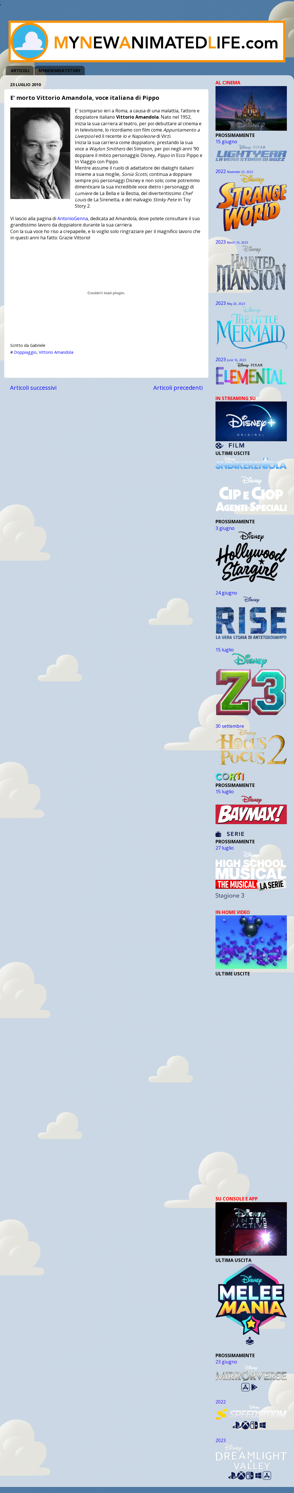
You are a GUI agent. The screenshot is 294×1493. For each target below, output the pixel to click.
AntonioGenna (72, 218)
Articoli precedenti (178, 387)
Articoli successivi (33, 387)
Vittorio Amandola (56, 352)
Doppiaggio (25, 352)
